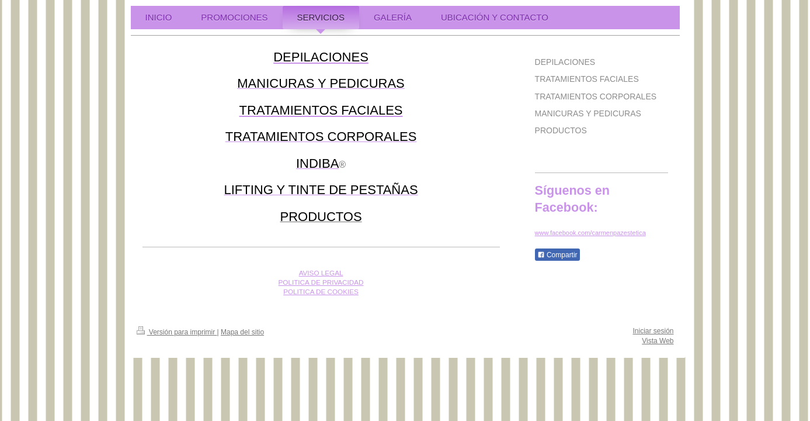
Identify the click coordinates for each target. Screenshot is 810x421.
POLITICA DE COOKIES (321, 291)
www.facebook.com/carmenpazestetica (590, 232)
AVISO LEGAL (321, 273)
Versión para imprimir (177, 332)
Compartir (557, 255)
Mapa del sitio (242, 332)
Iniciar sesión (652, 331)
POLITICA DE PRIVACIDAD (321, 282)
